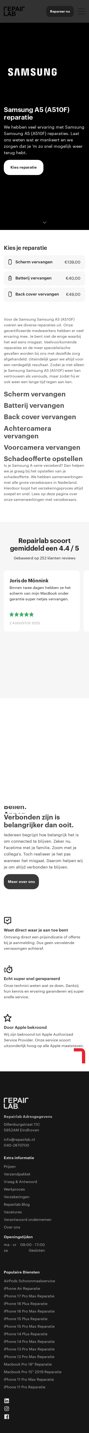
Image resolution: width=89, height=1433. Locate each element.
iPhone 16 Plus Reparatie (25, 1304)
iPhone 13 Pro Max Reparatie (29, 1349)
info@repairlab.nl (19, 1140)
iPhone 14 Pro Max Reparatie (29, 1342)
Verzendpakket (17, 1174)
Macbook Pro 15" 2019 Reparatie (32, 1372)
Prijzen (10, 1167)
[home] (14, 11)
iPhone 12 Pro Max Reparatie (29, 1357)
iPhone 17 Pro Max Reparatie (29, 1296)
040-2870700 (16, 1145)
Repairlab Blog (17, 1205)
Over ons (12, 1227)
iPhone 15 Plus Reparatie (25, 1319)
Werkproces (14, 1189)
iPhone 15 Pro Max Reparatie (29, 1327)
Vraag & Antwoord (20, 1182)
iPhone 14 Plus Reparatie (25, 1334)
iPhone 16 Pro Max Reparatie (29, 1311)
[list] (44, 622)
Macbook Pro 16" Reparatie (28, 1364)
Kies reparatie (23, 167)
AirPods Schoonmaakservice (29, 1281)
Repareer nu (60, 11)
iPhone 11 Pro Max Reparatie (29, 1380)
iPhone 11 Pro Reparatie (24, 1387)
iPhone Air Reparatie (22, 1289)
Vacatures (13, 1212)
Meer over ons (21, 882)
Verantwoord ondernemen (28, 1220)
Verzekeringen (16, 1197)
